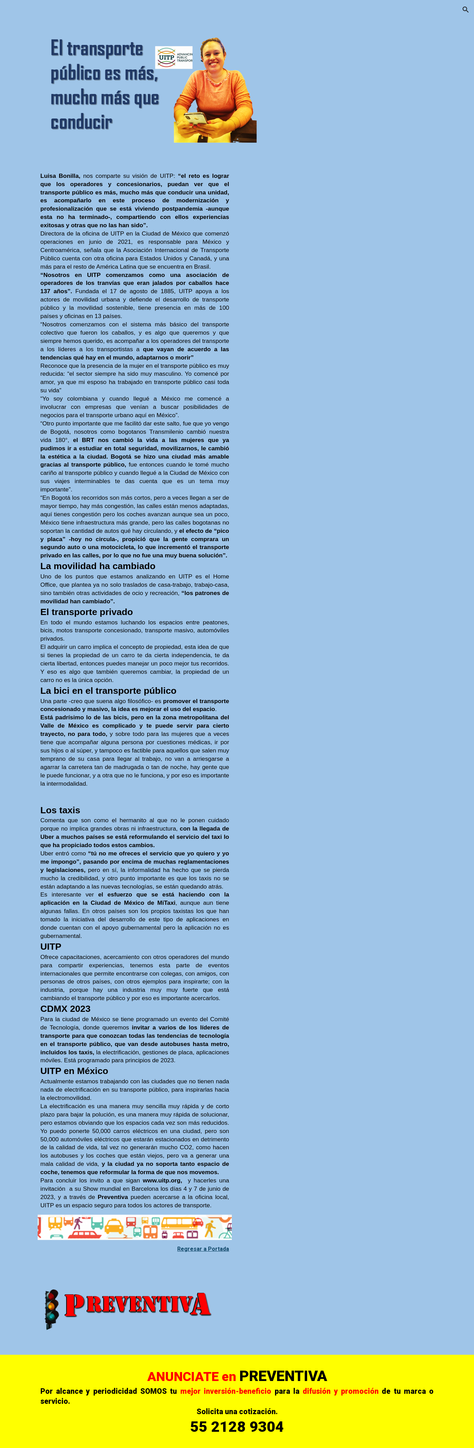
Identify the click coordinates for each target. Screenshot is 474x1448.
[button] (465, 9)
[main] (135, 483)
